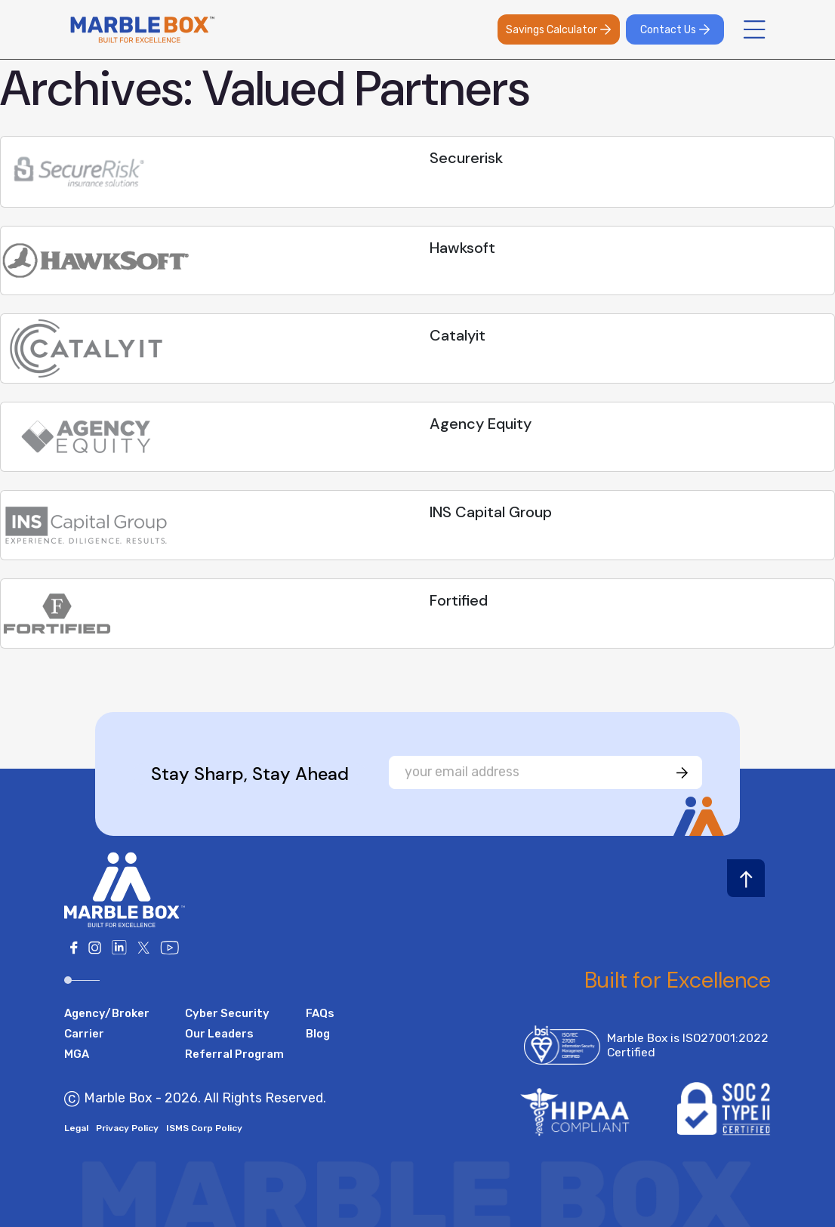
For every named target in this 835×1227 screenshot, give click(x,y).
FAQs (320, 1013)
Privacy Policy (127, 1128)
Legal (76, 1128)
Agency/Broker (106, 1013)
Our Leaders (219, 1033)
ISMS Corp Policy (204, 1128)
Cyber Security (227, 1013)
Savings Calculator (559, 29)
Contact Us (675, 29)
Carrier (84, 1033)
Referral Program (234, 1054)
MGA (76, 1054)
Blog (318, 1033)
